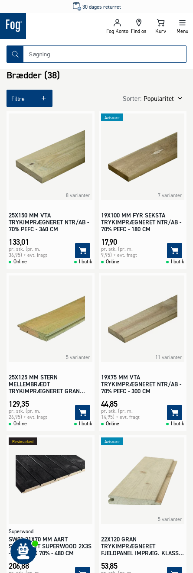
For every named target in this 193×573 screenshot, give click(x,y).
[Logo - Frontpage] (48, 26)
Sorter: (132, 98)
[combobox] (104, 54)
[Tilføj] (82, 250)
